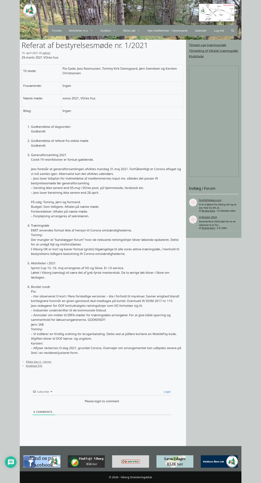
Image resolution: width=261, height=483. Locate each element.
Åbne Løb (133, 30)
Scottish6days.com (210, 200)
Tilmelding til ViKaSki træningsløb (213, 51)
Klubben (110, 30)
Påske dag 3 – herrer (39, 361)
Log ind (219, 30)
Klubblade (196, 56)
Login (167, 391)
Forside (57, 30)
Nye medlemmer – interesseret (167, 30)
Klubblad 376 (34, 366)
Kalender (201, 30)
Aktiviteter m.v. (83, 30)
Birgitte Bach (208, 210)
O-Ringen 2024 (208, 217)
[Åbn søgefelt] (233, 30)
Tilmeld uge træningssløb (207, 45)
